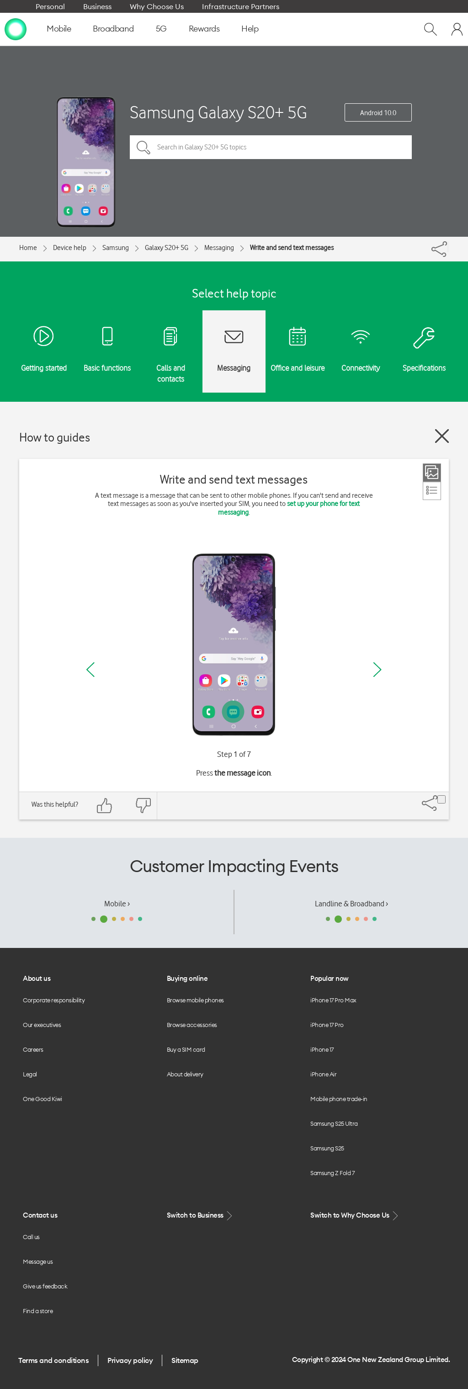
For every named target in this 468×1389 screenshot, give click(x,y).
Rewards (204, 28)
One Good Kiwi (42, 1098)
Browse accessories (192, 1024)
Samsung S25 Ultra (334, 1123)
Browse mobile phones (195, 1000)
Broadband (113, 28)
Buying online (187, 978)
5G (161, 28)
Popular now (329, 978)
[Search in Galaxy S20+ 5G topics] (271, 147)
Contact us (40, 1215)
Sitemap (184, 1360)
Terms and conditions (53, 1360)
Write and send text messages (292, 248)
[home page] (15, 28)
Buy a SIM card (186, 1049)
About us (36, 978)
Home (28, 248)
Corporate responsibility (54, 1000)
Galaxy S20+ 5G (166, 248)
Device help (69, 248)
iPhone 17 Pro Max (333, 1000)
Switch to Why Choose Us (355, 1215)
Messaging (219, 248)
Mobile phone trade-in (338, 1098)
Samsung (115, 248)
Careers (33, 1049)
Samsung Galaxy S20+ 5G (218, 112)
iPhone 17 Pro (327, 1024)
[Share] (448, 246)
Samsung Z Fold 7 (332, 1172)
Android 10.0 (378, 113)
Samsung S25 (327, 1148)
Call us (31, 1236)
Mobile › (117, 903)
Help (249, 28)
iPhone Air (323, 1074)
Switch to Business (200, 1215)
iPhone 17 (322, 1049)
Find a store (38, 1310)
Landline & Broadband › (351, 903)
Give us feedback (45, 1286)
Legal (30, 1074)
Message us (38, 1261)
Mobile (59, 28)
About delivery (185, 1074)
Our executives (42, 1024)
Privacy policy (130, 1360)
